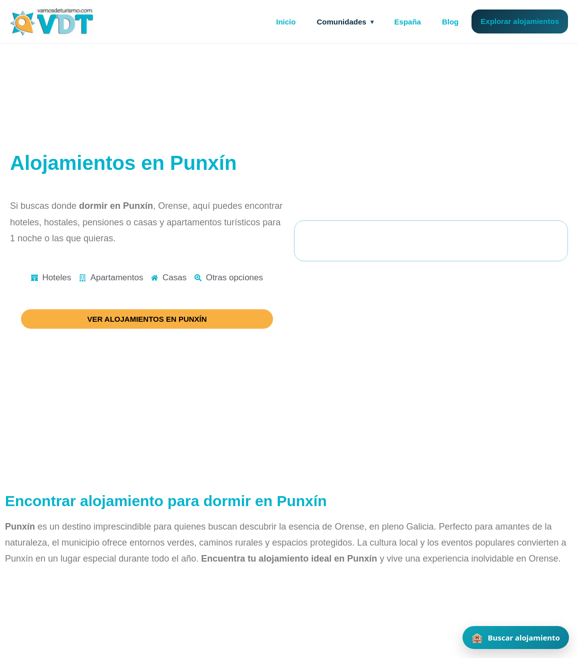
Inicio (286, 21)
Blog (450, 21)
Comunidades (341, 21)
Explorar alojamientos (519, 21)
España (407, 21)
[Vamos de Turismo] (52, 21)
